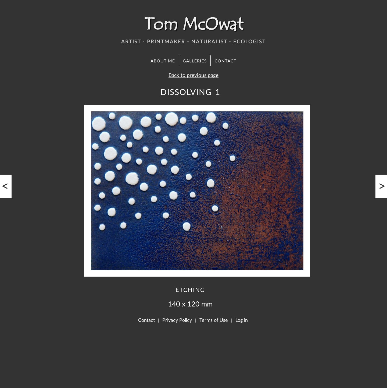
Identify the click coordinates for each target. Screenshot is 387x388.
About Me (162, 60)
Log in (241, 320)
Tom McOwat (193, 24)
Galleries (195, 60)
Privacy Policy (177, 320)
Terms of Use (213, 320)
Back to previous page (193, 75)
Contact (225, 60)
